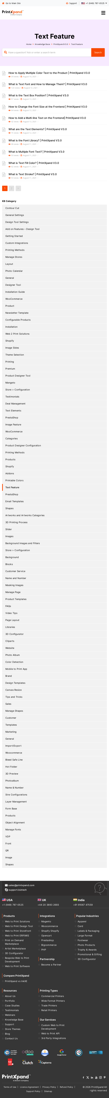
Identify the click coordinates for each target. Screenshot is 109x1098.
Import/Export (13, 745)
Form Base (11, 808)
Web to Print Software (17, 966)
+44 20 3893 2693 (48, 904)
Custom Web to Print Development (53, 1027)
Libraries (10, 627)
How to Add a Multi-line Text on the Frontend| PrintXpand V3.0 (47, 118)
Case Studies (12, 1005)
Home (29, 44)
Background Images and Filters (22, 543)
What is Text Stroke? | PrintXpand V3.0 (33, 174)
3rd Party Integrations (53, 1038)
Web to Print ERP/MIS (17, 935)
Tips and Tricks (13, 696)
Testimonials (12, 396)
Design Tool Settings (17, 222)
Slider (8, 529)
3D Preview (11, 773)
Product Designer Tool (17, 375)
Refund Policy (66, 1087)
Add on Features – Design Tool (22, 229)
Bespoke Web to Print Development (17, 959)
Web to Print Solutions (17, 921)
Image (8, 857)
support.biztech (16, 889)
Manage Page (12, 592)
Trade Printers (49, 1005)
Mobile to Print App (16, 668)
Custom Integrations (16, 243)
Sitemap (48, 1091)
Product (9, 305)
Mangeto (10, 382)
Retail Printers (49, 1010)
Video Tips (11, 613)
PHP (43, 949)
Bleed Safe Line (14, 759)
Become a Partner (51, 964)
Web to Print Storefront (18, 930)
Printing (9, 361)
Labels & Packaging (88, 930)
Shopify (9, 340)
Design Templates (15, 682)
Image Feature (13, 424)
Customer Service (15, 571)
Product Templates (15, 599)
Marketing (11, 731)
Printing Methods (14, 250)
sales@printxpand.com (19, 885)
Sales (8, 703)
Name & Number (14, 787)
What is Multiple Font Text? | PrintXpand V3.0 (36, 151)
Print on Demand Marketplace (14, 942)
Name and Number (15, 578)
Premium (10, 368)
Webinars (10, 1014)
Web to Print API (50, 1033)
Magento (46, 921)
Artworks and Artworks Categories (25, 515)
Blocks (9, 564)
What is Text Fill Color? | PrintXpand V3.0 (34, 163)
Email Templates (14, 501)
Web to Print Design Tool (19, 926)
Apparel (82, 921)
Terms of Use (10, 1087)
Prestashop (47, 940)
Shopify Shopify (50, 930)
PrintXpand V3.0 (61, 44)
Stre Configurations (16, 794)
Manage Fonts (13, 829)
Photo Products (86, 945)
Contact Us (11, 1038)
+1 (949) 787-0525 (12, 904)
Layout (9, 263)
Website (9, 648)
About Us (10, 996)
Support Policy (33, 1091)
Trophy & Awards (87, 949)
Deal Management (15, 403)
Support (9, 1024)
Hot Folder (11, 766)
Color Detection (14, 662)
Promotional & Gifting (90, 954)
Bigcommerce (48, 945)
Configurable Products (18, 319)
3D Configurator (14, 634)
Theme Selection (14, 354)
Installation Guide (15, 291)
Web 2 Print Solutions (17, 333)
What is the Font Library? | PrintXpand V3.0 (35, 140)
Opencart (46, 935)
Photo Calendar (14, 270)
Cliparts (9, 641)
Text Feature (12, 487)
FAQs (8, 606)
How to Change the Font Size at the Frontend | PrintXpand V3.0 (48, 106)
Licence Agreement (29, 1087)
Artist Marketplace (15, 948)
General (9, 277)
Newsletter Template (17, 312)
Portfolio (10, 1000)
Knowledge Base (42, 44)
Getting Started (14, 236)
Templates (11, 724)
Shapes (9, 508)
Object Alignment (15, 822)
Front (8, 843)
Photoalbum (12, 780)
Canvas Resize (13, 689)
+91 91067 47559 (83, 904)
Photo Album (12, 655)
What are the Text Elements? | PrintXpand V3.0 (38, 129)
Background (12, 557)
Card (80, 926)
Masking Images (14, 585)
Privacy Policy (49, 1087)
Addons (9, 473)
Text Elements (13, 410)
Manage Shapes (14, 710)
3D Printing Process (16, 522)
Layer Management (16, 801)
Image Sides (12, 347)
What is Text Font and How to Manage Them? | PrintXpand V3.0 (48, 84)
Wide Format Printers (53, 1000)
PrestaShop (11, 417)
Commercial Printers (52, 996)
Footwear (83, 940)
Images (9, 536)
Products (10, 459)
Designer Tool (13, 284)
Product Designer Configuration (23, 445)
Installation (11, 326)
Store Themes (12, 1029)
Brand (8, 675)
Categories (11, 438)
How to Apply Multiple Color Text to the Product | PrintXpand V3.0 (49, 73)
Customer (10, 717)
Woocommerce (13, 752)
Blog (7, 1033)
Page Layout (12, 620)
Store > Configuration (17, 389)
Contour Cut (12, 208)
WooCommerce (13, 298)
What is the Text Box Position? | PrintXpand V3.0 (39, 95)
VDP (7, 836)
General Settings (14, 215)
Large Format (85, 935)
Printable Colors (14, 480)
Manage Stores (13, 257)
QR (7, 850)
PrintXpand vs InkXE (16, 981)
